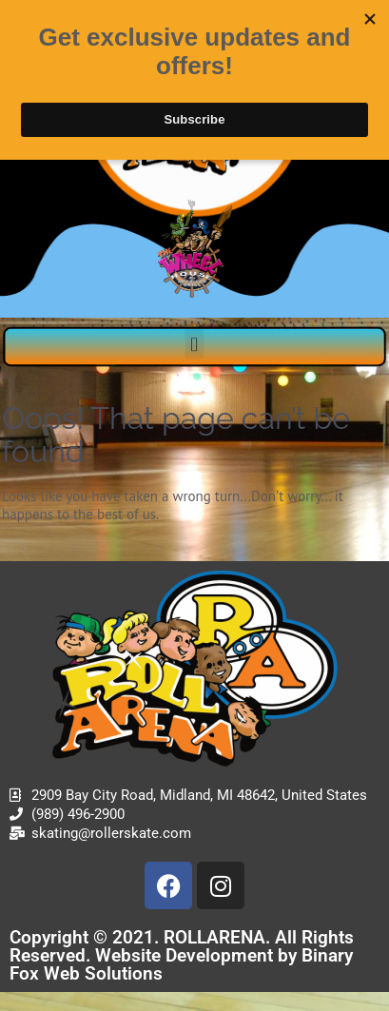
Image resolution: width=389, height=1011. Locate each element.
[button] (194, 344)
